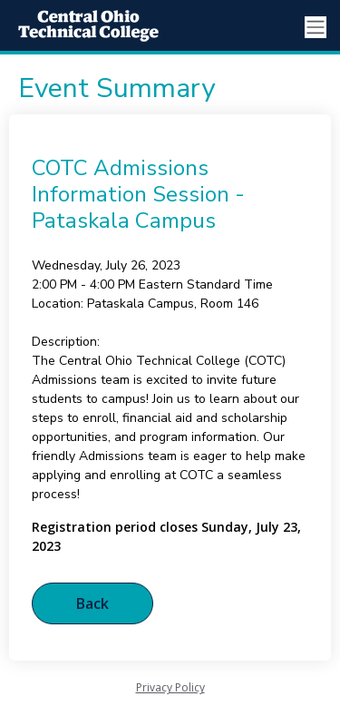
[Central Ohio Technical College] (81, 27)
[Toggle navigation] (315, 28)
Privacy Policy (170, 687)
